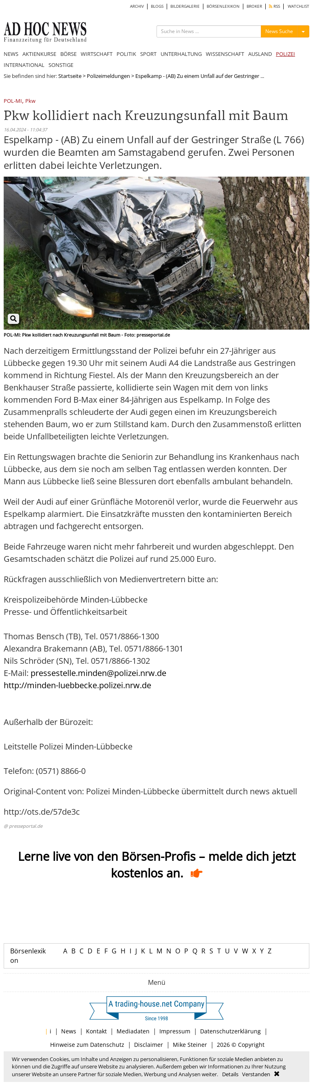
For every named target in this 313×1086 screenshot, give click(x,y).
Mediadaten (133, 1031)
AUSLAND (260, 54)
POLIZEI (285, 54)
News (68, 1031)
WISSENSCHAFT (225, 54)
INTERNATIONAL (24, 65)
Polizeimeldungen (108, 76)
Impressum (174, 1031)
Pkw (30, 101)
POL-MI (13, 101)
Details (230, 1074)
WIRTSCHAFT (96, 54)
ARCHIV (137, 6)
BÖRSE (68, 54)
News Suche (279, 31)
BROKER (254, 6)
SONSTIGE (60, 65)
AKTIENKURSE (39, 54)
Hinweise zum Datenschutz (87, 1044)
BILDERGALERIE (185, 6)
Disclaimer (148, 1044)
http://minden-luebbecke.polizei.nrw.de (77, 685)
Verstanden (256, 1074)
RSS (274, 6)
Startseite (70, 76)
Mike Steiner (190, 1044)
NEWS (11, 54)
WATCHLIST (298, 6)
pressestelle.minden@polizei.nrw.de (98, 672)
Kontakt (96, 1031)
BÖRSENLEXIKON (223, 6)
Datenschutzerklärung (230, 1031)
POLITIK (126, 54)
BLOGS (157, 6)
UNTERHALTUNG (181, 54)
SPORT (148, 54)
